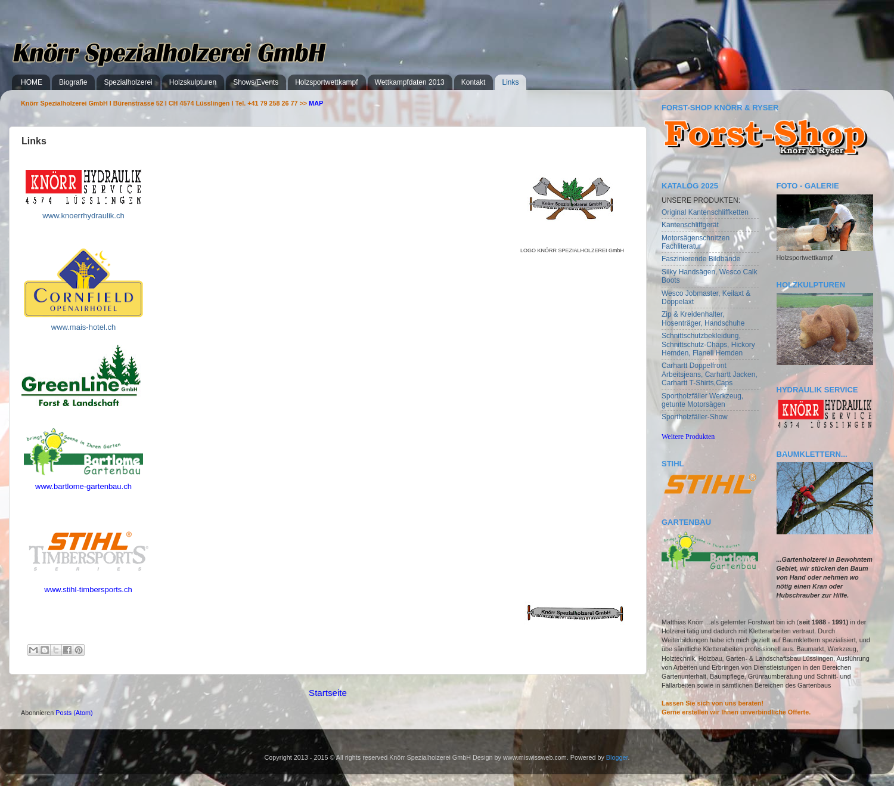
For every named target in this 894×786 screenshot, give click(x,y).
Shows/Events (255, 82)
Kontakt (473, 82)
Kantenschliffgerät (690, 225)
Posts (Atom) (73, 712)
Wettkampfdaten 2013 (410, 82)
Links (510, 82)
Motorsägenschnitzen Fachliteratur (696, 242)
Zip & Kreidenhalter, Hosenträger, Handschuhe (703, 318)
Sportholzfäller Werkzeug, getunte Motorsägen (702, 400)
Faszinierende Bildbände (701, 259)
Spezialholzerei (128, 82)
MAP (316, 103)
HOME (31, 82)
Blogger (617, 757)
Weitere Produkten (688, 436)
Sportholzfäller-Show (695, 417)
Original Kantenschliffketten (705, 212)
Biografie (73, 82)
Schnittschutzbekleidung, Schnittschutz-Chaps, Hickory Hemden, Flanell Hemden (708, 344)
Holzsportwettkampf (326, 82)
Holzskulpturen (192, 82)
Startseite (328, 693)
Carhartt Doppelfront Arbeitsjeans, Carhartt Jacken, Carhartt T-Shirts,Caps (710, 374)
